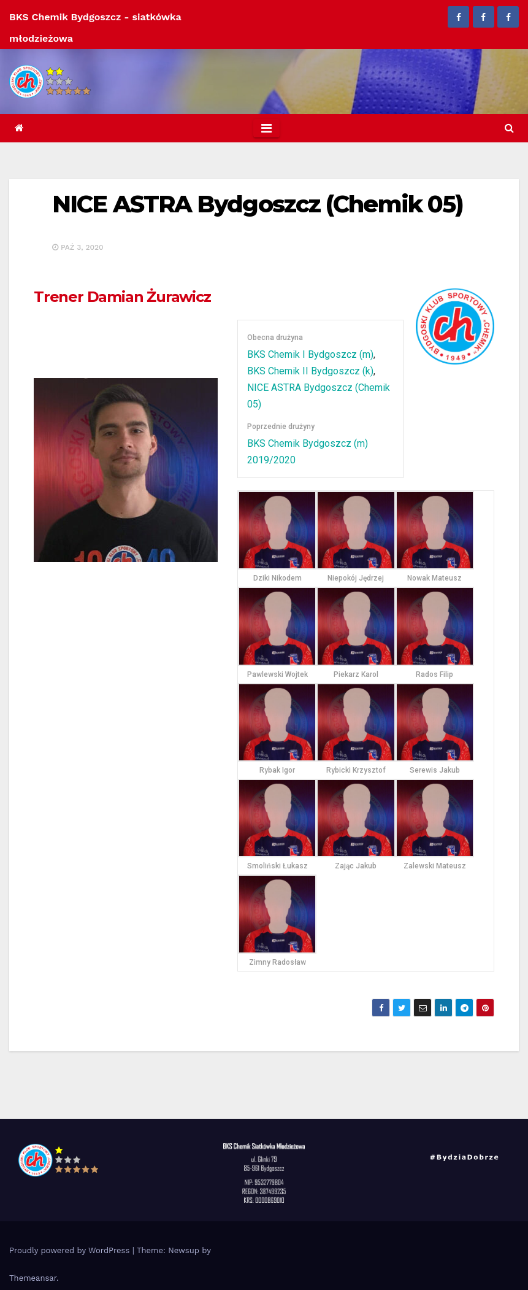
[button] (509, 128)
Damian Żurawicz (122, 297)
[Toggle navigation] (266, 128)
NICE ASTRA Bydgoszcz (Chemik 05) (257, 204)
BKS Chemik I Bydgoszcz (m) (310, 354)
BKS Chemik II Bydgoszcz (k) (310, 371)
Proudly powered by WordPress (70, 1250)
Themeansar (32, 1278)
